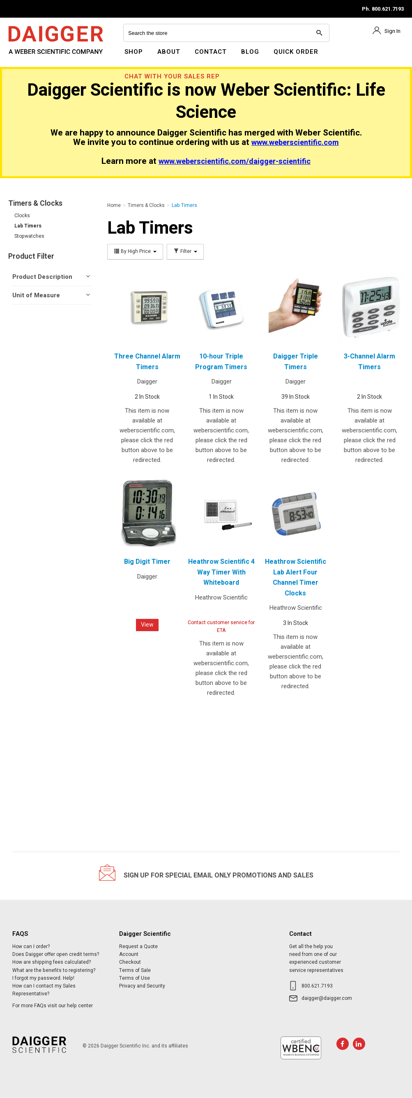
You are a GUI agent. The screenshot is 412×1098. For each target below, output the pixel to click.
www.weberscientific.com (295, 142)
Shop (133, 51)
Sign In (392, 31)
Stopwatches (29, 236)
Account (128, 954)
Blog (250, 51)
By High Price (135, 251)
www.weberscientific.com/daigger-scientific (235, 161)
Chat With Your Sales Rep (172, 76)
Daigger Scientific (30, 56)
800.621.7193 (317, 986)
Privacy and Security (142, 986)
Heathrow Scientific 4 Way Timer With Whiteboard (221, 572)
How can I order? (31, 946)
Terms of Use (134, 978)
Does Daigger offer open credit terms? (55, 954)
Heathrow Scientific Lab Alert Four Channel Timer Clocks (295, 577)
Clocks (22, 215)
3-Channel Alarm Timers (369, 361)
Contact (211, 51)
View (147, 624)
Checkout (130, 962)
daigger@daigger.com (327, 998)
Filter (185, 251)
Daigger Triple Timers (295, 361)
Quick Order (296, 51)
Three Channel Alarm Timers (147, 361)
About (168, 51)
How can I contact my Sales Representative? (44, 989)
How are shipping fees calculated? (51, 962)
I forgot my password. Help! (43, 978)
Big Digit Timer (147, 562)
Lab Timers (27, 226)
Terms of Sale (135, 970)
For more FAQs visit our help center (52, 1005)
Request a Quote (138, 946)
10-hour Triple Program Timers (221, 361)
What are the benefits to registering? (53, 970)
